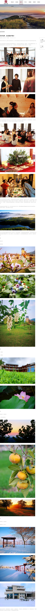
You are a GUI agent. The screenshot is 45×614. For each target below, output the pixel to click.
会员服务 (12, 6)
